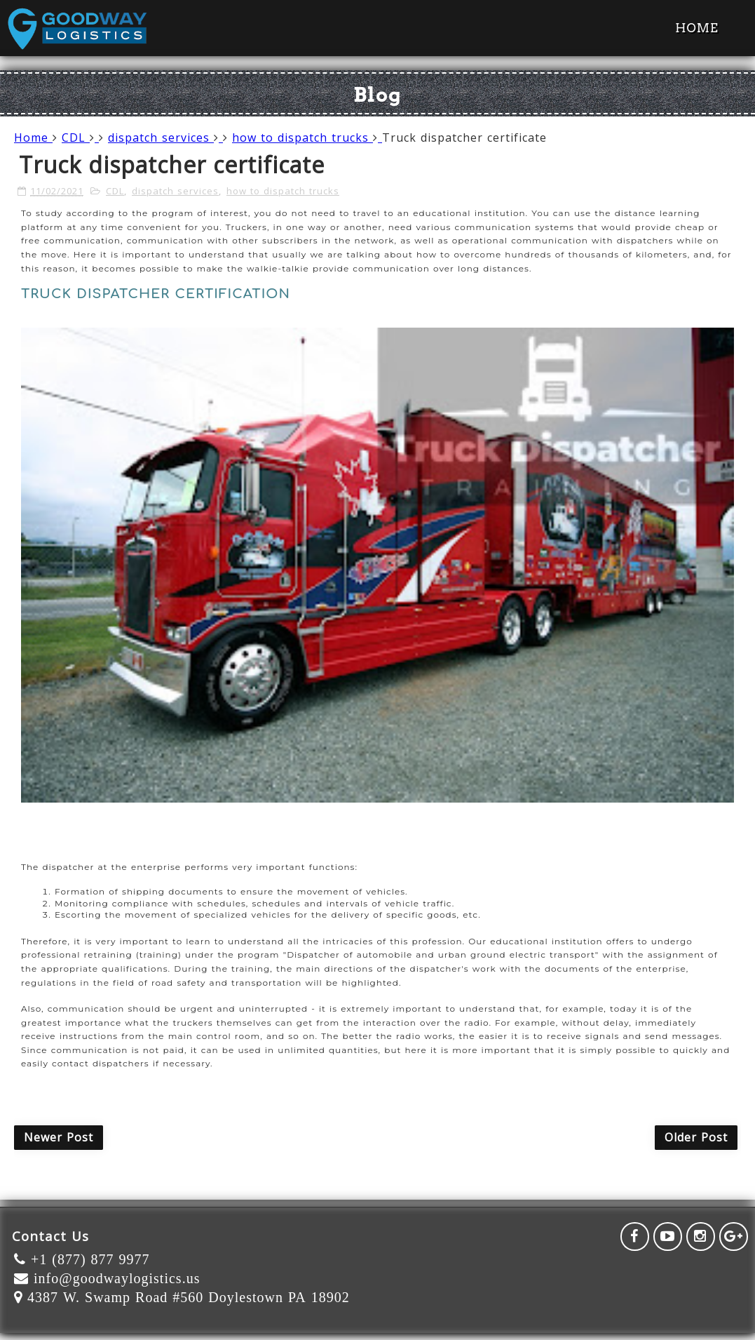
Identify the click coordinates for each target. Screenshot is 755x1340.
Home (696, 28)
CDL (80, 137)
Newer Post (58, 1137)
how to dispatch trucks (307, 137)
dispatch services (165, 137)
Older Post (696, 1137)
